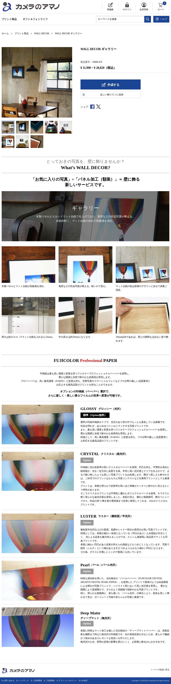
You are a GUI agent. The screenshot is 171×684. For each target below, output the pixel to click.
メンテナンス (23, 680)
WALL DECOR (41, 33)
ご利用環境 (37, 680)
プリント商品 (9, 19)
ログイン (127, 9)
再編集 (110, 9)
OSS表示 (84, 680)
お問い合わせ (8, 680)
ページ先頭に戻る (161, 669)
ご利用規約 (50, 680)
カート (162, 6)
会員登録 (144, 9)
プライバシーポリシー (67, 680)
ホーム (5, 33)
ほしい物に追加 (111, 94)
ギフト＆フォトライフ (35, 19)
